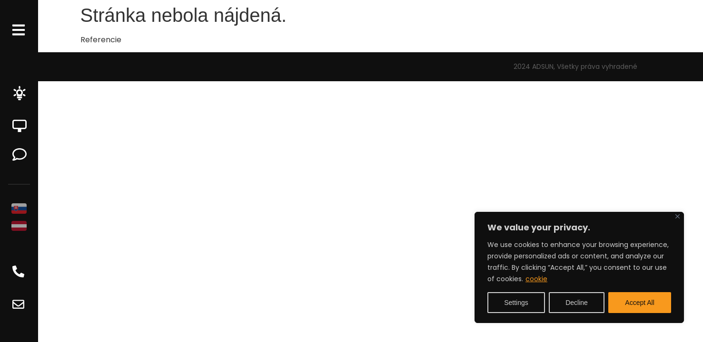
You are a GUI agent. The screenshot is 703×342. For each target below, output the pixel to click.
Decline (576, 302)
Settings (516, 302)
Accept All (639, 302)
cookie (536, 279)
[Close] (677, 216)
